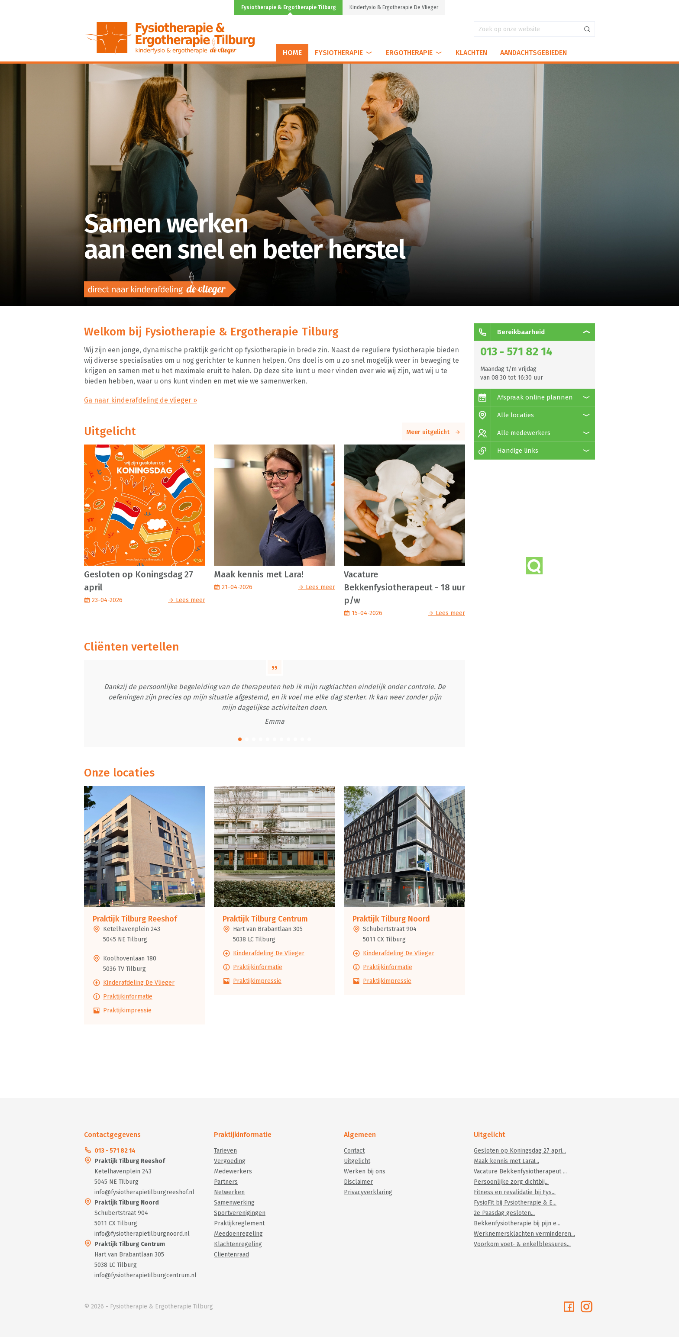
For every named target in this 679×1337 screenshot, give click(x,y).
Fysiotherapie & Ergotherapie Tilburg (288, 7)
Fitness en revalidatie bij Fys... (515, 1192)
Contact (354, 1150)
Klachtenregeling (238, 1244)
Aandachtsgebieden (533, 52)
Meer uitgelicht (433, 432)
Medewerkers (233, 1171)
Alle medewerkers (512, 432)
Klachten (471, 52)
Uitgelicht (357, 1161)
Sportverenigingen (239, 1213)
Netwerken (229, 1192)
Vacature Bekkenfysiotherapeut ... (520, 1171)
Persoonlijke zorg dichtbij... (511, 1182)
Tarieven (225, 1150)
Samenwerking (234, 1202)
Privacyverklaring (368, 1192)
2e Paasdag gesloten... (504, 1213)
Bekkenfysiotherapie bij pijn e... (517, 1223)
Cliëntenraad (231, 1254)
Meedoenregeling (238, 1233)
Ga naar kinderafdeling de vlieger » (140, 400)
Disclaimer (358, 1182)
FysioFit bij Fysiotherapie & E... (515, 1202)
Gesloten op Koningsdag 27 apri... (520, 1150)
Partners (226, 1182)
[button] (240, 739)
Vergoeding (230, 1161)
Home (292, 52)
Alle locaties (504, 415)
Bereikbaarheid (509, 332)
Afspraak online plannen (523, 397)
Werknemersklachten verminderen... (524, 1233)
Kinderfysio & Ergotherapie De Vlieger (393, 7)
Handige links (506, 450)
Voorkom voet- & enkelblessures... (522, 1244)
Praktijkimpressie (127, 1010)
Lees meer (186, 600)
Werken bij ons (364, 1171)
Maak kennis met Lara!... (506, 1161)
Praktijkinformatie (127, 996)
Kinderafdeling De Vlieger (139, 982)
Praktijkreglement (239, 1223)
